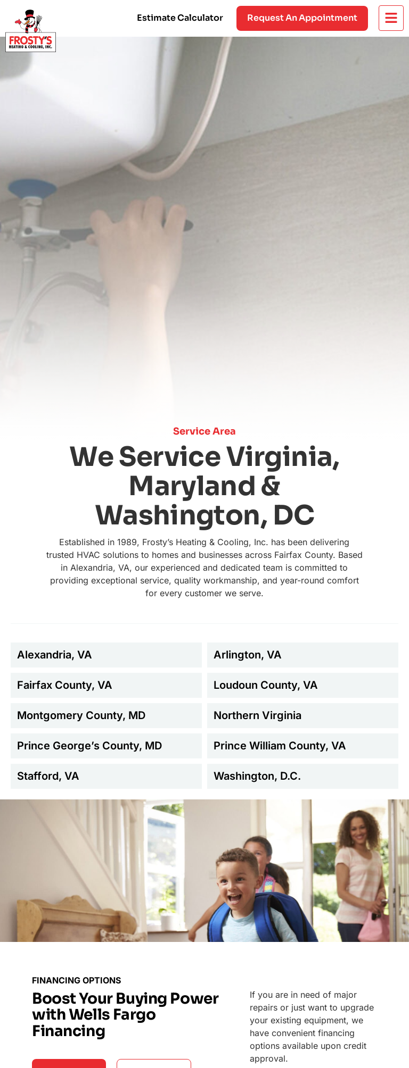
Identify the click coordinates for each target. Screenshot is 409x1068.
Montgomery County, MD (81, 715)
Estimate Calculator (180, 17)
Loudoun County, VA (266, 685)
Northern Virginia (257, 715)
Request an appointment (302, 17)
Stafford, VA (48, 776)
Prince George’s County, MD (89, 745)
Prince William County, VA (280, 745)
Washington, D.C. (257, 776)
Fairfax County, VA (64, 685)
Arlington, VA (248, 654)
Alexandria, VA (54, 654)
